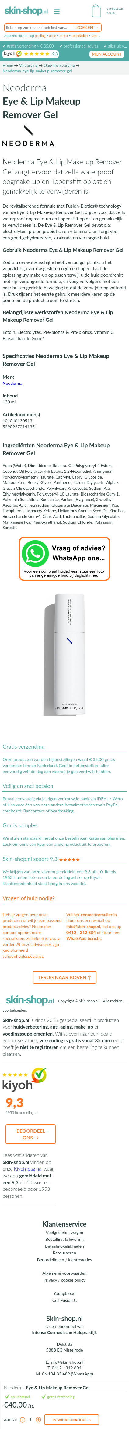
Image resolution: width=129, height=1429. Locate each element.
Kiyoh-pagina (27, 1168)
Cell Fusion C (64, 1300)
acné (52, 36)
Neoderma (12, 383)
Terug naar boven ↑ (64, 977)
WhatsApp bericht (83, 938)
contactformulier (96, 914)
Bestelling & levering (64, 1239)
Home (7, 65)
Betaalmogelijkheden (64, 1246)
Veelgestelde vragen (64, 1232)
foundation (79, 36)
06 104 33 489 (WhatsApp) (67, 1373)
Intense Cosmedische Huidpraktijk (64, 1332)
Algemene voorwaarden (64, 1273)
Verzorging (28, 65)
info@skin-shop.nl (83, 926)
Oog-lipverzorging (59, 65)
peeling (40, 36)
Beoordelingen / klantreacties (64, 1259)
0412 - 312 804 (81, 932)
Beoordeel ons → (30, 1134)
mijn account (107, 54)
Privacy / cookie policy (64, 1279)
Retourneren (64, 1252)
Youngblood (65, 1293)
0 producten (115, 8)
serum (95, 36)
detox (64, 36)
